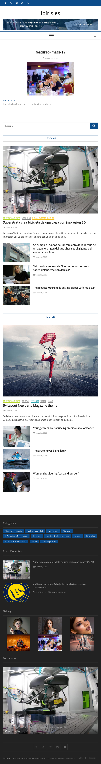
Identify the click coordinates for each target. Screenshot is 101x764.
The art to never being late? (49, 450)
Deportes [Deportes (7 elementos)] (53, 531)
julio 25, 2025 (39, 592)
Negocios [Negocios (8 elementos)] (90, 536)
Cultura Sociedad (11, 218)
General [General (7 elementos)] (66, 531)
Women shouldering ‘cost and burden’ (56, 473)
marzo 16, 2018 (50, 58)
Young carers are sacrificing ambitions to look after (63, 428)
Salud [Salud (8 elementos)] (34, 541)
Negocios (26, 218)
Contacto (92, 758)
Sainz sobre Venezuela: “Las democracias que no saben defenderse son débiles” (62, 268)
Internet (35, 401)
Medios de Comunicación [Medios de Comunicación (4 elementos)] (58, 536)
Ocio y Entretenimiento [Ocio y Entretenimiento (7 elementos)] (15, 541)
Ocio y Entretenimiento (43, 218)
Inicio (81, 758)
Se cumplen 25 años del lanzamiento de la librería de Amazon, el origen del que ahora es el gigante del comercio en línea (64, 248)
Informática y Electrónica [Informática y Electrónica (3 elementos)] (16, 536)
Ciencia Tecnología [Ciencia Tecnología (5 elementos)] (13, 531)
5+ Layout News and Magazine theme (30, 405)
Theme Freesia (30, 758)
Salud (50, 401)
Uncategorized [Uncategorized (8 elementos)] (49, 541)
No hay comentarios (57, 592)
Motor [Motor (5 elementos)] (77, 536)
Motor (43, 401)
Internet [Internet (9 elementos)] (37, 536)
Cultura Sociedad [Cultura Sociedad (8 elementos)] (35, 531)
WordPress (41, 758)
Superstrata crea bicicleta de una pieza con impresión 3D (44, 222)
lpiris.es (50, 13)
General (25, 401)
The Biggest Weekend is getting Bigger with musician (64, 287)
